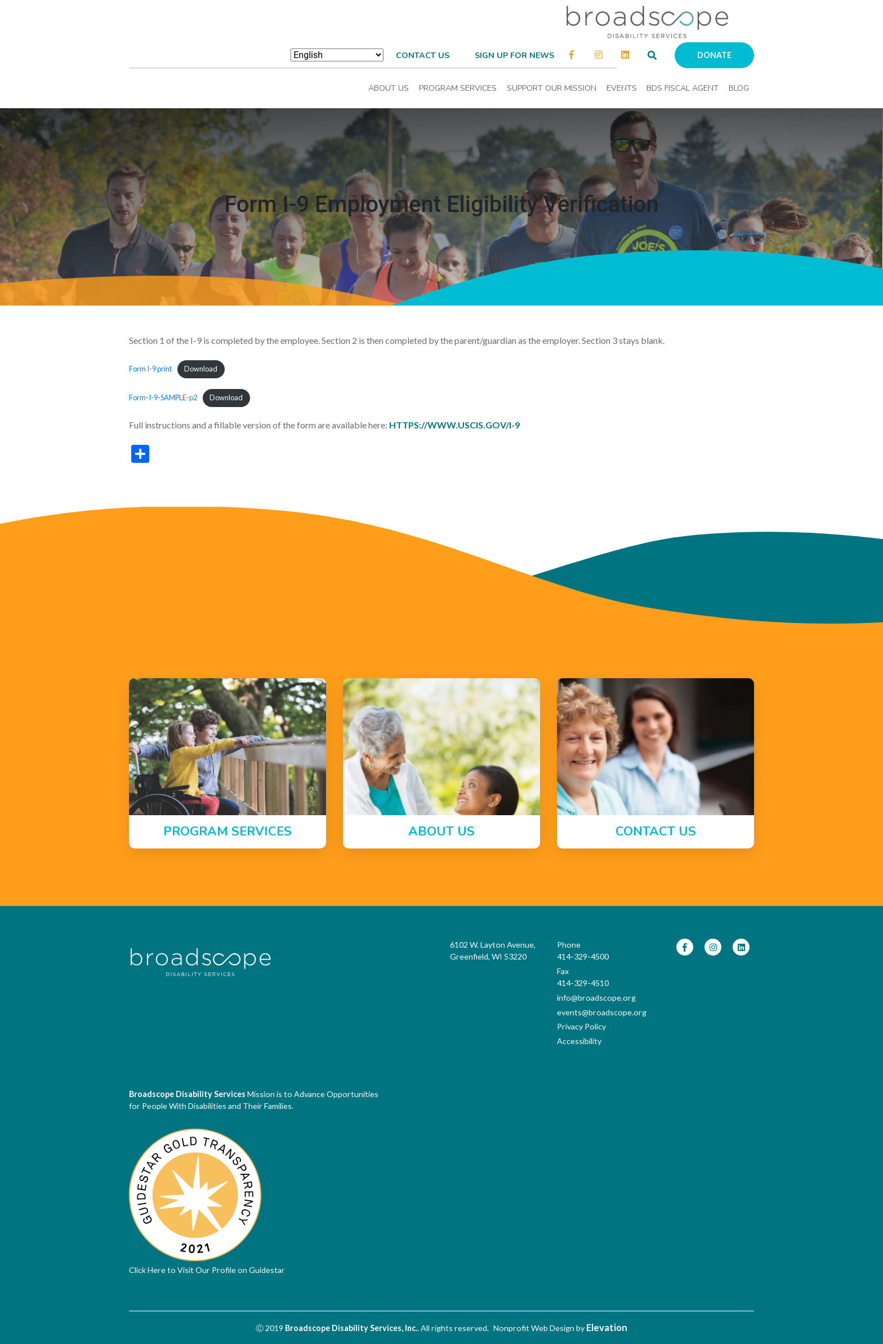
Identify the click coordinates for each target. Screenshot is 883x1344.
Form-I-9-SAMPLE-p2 (163, 397)
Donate (714, 55)
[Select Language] (337, 54)
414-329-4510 (583, 983)
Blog (739, 88)
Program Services (458, 88)
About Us (388, 88)
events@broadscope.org (601, 1012)
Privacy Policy (581, 1026)
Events (621, 88)
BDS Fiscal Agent (682, 88)
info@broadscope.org (596, 997)
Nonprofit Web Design (533, 1328)
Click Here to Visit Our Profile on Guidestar (207, 1270)
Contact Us (422, 55)
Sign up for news (514, 55)
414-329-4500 (583, 956)
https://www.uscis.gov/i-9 (454, 424)
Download (200, 368)
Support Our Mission (551, 88)
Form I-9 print (150, 368)
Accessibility (579, 1041)
